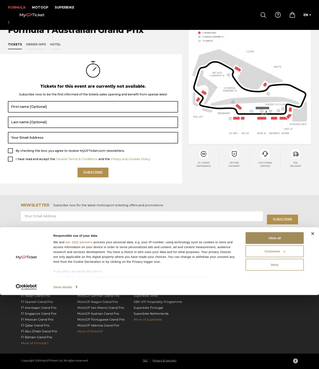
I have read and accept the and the (83, 164)
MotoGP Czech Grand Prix (97, 284)
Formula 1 (18, 7)
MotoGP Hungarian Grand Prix (100, 278)
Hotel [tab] (55, 49)
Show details (62, 361)
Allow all (275, 312)
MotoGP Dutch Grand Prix (97, 290)
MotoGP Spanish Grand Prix (98, 260)
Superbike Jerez (146, 296)
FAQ (193, 260)
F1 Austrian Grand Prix (37, 272)
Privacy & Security (260, 272)
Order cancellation (204, 278)
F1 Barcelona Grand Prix (38, 266)
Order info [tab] (36, 49)
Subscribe (93, 178)
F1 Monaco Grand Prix (37, 260)
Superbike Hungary (148, 260)
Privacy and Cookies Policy (130, 164)
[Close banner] (312, 307)
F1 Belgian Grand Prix (36, 278)
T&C (249, 266)
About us (253, 260)
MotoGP (42, 7)
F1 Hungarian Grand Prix (39, 284)
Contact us (198, 284)
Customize (275, 325)
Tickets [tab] (15, 49)
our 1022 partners (79, 316)
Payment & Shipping (205, 272)
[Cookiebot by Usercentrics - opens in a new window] (26, 361)
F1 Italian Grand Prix (35, 296)
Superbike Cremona (149, 290)
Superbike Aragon (147, 272)
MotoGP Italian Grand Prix (96, 272)
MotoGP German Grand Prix (98, 296)
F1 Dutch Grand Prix (35, 290)
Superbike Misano (147, 278)
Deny (275, 338)
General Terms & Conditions (77, 164)
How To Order (201, 266)
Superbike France (147, 284)
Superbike (67, 7)
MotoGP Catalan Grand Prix (97, 266)
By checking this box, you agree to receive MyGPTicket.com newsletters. (70, 155)
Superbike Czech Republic (154, 266)
